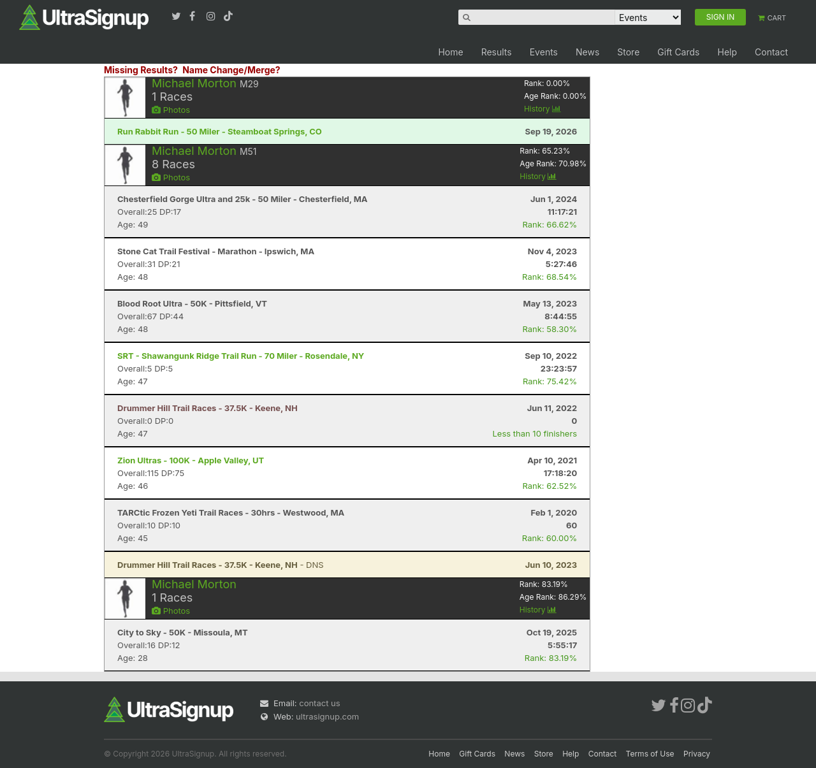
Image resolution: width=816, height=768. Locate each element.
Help (727, 52)
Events (544, 52)
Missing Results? (141, 69)
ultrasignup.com (327, 716)
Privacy (696, 753)
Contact (771, 52)
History (542, 108)
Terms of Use (650, 753)
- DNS (220, 565)
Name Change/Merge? (231, 69)
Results (496, 52)
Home (450, 52)
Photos (171, 110)
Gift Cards (678, 52)
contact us (319, 703)
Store (628, 52)
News (587, 52)
